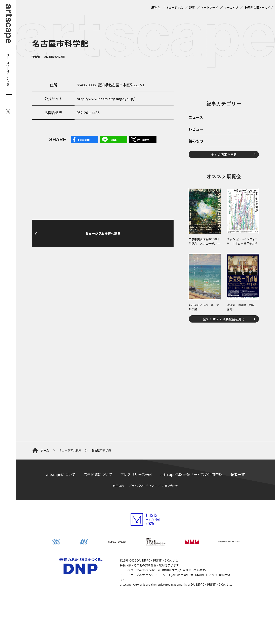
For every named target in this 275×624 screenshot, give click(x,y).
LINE (114, 140)
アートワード (209, 7)
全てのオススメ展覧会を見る (224, 319)
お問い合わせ (170, 486)
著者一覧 (237, 474)
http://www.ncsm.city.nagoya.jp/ (106, 98)
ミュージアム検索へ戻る (103, 233)
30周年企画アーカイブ (259, 7)
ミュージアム (174, 7)
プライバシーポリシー (143, 486)
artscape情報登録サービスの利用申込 (191, 474)
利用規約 (118, 486)
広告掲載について (97, 474)
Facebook (84, 140)
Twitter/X (142, 140)
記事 (192, 7)
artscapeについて (60, 474)
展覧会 (155, 7)
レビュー (196, 129)
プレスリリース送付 (136, 474)
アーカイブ (231, 7)
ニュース (196, 117)
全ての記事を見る (224, 154)
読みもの (196, 141)
